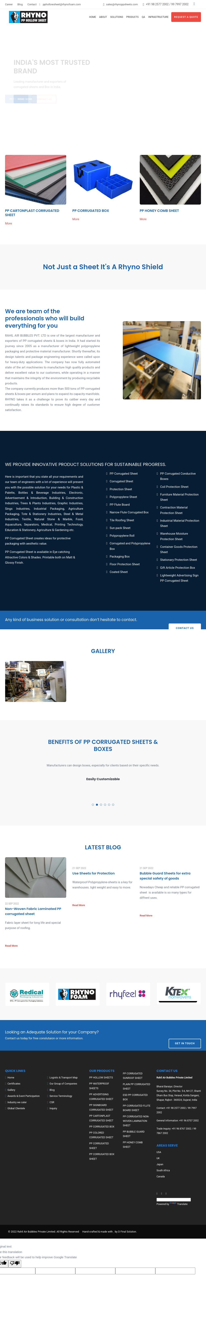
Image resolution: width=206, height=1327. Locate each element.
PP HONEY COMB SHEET (160, 211)
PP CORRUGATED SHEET (102, 1142)
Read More (11, 945)
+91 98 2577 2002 (157, 4)
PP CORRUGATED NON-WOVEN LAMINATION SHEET (135, 1120)
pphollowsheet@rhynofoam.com (62, 4)
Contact (31, 4)
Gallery (11, 1089)
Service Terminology (60, 1095)
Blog (20, 4)
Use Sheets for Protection (93, 873)
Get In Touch (185, 1034)
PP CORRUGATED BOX (90, 211)
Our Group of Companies (62, 1083)
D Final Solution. (127, 1231)
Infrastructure (158, 17)
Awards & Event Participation (23, 1095)
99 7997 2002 (179, 4)
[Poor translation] (14, 1263)
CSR (51, 1101)
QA (143, 17)
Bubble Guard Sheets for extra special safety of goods (165, 876)
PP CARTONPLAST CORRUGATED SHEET (32, 213)
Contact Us (185, 619)
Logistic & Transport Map (63, 1077)
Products (132, 17)
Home (92, 17)
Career (9, 4)
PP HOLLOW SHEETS (100, 1077)
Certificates (13, 1083)
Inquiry (53, 1107)
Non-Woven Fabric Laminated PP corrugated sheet (33, 911)
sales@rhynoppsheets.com (121, 4)
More (8, 223)
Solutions (116, 17)
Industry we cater (16, 1101)
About (103, 17)
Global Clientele (15, 1107)
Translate (178, 1204)
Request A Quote (186, 17)
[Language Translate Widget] (174, 1199)
